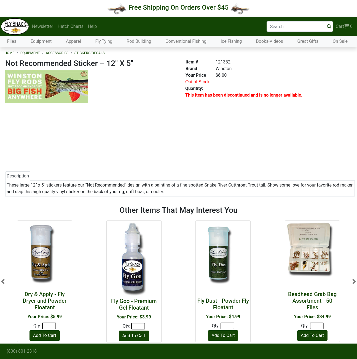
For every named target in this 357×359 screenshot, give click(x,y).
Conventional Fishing (185, 41)
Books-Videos (269, 41)
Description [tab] (18, 176)
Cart (344, 26)
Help (92, 26)
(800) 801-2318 (22, 351)
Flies (11, 41)
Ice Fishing (231, 41)
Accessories (57, 53)
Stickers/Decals (89, 53)
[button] (3, 281)
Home (9, 53)
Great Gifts (307, 41)
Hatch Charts (71, 26)
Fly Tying (103, 41)
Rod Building (139, 41)
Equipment (41, 41)
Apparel (73, 41)
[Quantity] (49, 326)
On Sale (340, 41)
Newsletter (42, 26)
